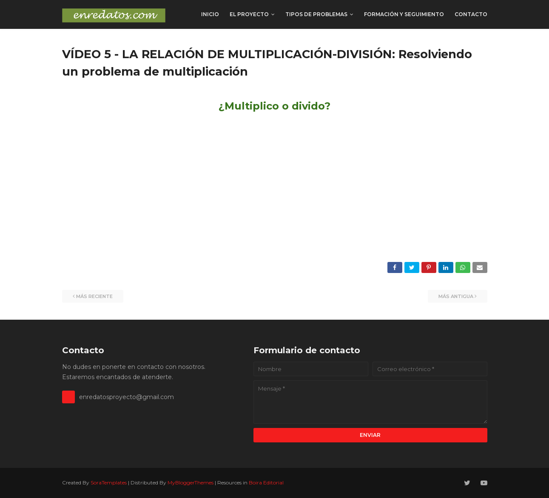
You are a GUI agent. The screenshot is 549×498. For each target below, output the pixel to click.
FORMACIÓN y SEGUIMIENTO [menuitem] (404, 14)
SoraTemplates (109, 482)
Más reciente (94, 296)
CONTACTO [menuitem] (471, 14)
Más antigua (455, 296)
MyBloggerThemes (190, 482)
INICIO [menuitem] (210, 14)
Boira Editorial (266, 482)
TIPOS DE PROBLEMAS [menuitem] (316, 14)
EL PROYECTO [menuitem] (249, 14)
